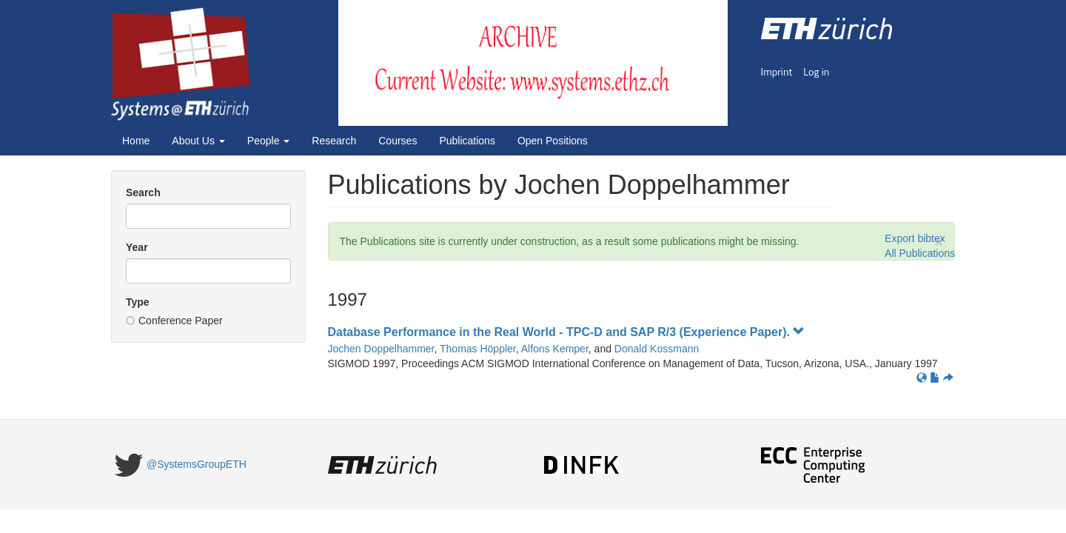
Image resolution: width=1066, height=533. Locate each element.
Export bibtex (915, 238)
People (268, 141)
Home (136, 141)
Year (137, 247)
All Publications (920, 253)
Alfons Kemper (555, 349)
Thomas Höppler (478, 349)
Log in (816, 71)
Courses (397, 141)
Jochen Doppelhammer (381, 349)
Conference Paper (174, 320)
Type (138, 302)
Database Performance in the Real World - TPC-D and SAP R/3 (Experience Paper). (566, 332)
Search (143, 192)
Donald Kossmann (656, 349)
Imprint (777, 71)
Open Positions (552, 141)
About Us (198, 141)
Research (334, 141)
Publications (467, 141)
